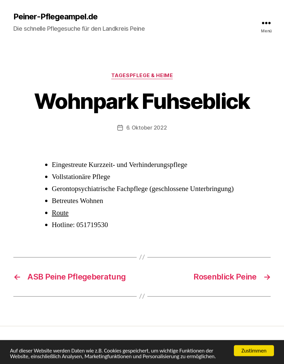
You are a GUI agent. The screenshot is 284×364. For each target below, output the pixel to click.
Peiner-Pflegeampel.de (55, 17)
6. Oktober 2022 (146, 127)
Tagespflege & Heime (142, 75)
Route (60, 212)
